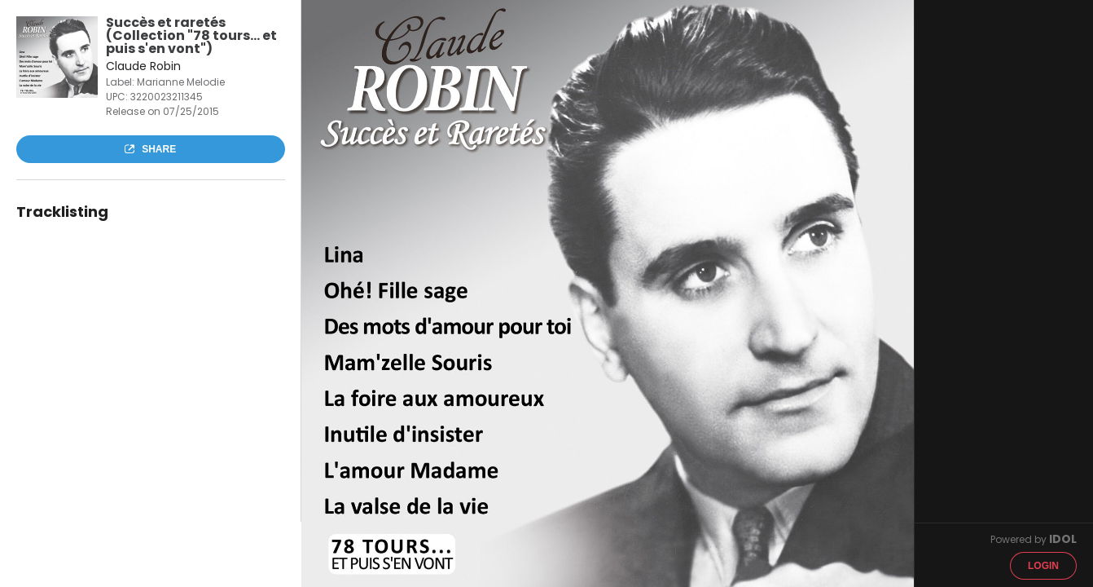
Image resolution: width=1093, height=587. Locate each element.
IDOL (1063, 539)
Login (1043, 566)
